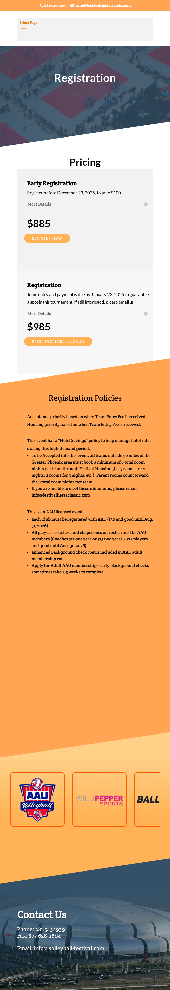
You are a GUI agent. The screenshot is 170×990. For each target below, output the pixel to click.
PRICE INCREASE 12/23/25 (58, 341)
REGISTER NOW (47, 238)
